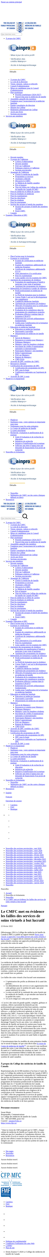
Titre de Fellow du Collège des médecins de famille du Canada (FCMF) (30, 188)
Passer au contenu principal (11, 2)
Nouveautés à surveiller (24, 331)
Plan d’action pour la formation (22, 256)
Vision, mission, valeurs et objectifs (23, 84)
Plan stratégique (16, 92)
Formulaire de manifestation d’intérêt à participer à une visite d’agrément (30, 283)
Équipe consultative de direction (22, 105)
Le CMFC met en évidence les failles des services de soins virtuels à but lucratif (26, 900)
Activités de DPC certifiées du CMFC (24, 361)
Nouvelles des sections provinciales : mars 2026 (24, 851)
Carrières (13, 805)
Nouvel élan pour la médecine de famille (30, 97)
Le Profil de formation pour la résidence (30, 295)
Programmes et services (24, 177)
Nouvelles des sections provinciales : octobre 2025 (25, 863)
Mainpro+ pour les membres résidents (29, 344)
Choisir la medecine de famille (26, 174)
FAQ (12, 807)
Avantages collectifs (22, 179)
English (9, 793)
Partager (4, 906)
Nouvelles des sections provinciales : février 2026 (25, 855)
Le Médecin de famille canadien (27, 183)
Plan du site (10, 1248)
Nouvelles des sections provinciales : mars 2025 (24, 878)
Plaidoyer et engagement (15, 379)
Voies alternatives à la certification (28, 273)
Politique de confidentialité (16, 1241)
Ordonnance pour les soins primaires (24, 426)
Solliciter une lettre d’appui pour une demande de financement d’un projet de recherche (30, 448)
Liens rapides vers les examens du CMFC (31, 278)
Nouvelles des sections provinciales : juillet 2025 (24, 870)
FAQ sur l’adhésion (22, 166)
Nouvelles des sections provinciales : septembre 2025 (26, 866)
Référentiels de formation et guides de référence (28, 288)
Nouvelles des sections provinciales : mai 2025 (23, 874)
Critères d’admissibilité (24, 161)
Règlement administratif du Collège (24, 110)
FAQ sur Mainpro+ (22, 355)
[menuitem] (27, 797)
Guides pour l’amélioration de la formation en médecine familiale (31, 324)
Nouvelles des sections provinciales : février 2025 (25, 881)
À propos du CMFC (13, 38)
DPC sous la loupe (22, 370)
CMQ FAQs (19, 359)
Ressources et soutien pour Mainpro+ (29, 340)
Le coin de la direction (19, 82)
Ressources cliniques (18, 364)
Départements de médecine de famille (29, 334)
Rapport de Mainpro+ (23, 357)
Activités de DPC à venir (19, 376)
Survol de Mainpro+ (23, 338)
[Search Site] (11, 34)
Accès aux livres (16, 112)
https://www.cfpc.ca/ (9, 1123)
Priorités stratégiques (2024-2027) (28, 95)
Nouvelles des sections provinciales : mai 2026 (23, 848)
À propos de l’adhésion (19, 159)
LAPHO (9, 1246)
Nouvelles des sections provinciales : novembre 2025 (26, 861)
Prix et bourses (20, 185)
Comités (13, 213)
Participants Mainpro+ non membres (29, 351)
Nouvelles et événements (15, 452)
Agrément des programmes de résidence (25, 280)
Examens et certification (19, 258)
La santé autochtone (18, 430)
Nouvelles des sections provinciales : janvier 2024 (25, 883)
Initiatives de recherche (24, 441)
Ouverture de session (14, 801)
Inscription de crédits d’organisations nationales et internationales (29, 347)
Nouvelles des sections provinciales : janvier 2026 (25, 857)
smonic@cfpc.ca (15, 1121)
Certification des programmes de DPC (24, 366)
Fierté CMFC (20, 211)
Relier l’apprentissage (23, 353)
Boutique (13, 809)
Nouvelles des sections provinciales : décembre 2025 (26, 859)
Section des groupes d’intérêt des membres (26, 204)
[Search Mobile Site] (11, 518)
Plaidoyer (14, 420)
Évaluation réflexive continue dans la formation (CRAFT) (29, 315)
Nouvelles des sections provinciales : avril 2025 (24, 876)
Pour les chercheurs (17, 198)
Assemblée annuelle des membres (23, 99)
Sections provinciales (18, 114)
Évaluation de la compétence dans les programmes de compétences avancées (29, 311)
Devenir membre (16, 157)
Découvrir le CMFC (22, 181)
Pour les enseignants (18, 202)
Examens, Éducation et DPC (16, 215)
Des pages (9, 1151)
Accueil (9, 893)
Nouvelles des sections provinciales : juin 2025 (23, 872)
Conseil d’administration (19, 86)
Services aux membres (14, 116)
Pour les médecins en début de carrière (25, 192)
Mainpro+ (14, 336)
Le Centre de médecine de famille (23, 428)
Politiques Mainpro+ (23, 342)
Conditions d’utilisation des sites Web (20, 1243)
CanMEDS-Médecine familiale (27, 301)
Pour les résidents (17, 200)
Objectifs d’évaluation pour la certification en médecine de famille (31, 307)
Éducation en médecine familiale (22, 327)
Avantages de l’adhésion (19, 172)
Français (9, 797)
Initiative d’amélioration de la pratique (29, 443)
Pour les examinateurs (18, 196)
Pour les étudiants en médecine (22, 194)
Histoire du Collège (17, 107)
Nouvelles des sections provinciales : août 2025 (24, 868)
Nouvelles (14, 493)
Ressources (10, 500)
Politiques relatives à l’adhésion (27, 168)
